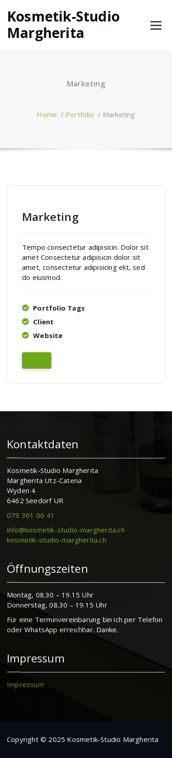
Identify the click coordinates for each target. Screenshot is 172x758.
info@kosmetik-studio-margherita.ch (66, 529)
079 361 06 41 (31, 515)
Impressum (25, 684)
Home (47, 114)
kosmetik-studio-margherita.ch (56, 539)
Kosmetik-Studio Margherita (63, 24)
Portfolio (80, 114)
